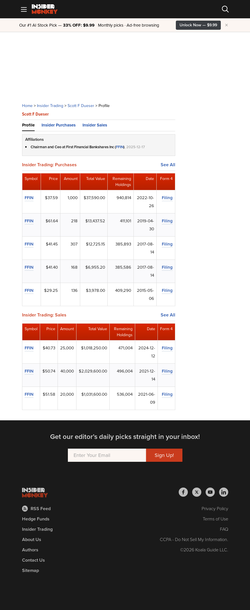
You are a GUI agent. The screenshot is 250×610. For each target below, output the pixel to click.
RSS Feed (36, 508)
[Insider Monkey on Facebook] (185, 492)
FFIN (119, 147)
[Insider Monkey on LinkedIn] (223, 492)
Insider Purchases (59, 125)
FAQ (224, 529)
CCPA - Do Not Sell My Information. (194, 539)
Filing (167, 198)
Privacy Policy (215, 508)
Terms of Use (215, 519)
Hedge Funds (36, 519)
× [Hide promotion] (226, 25)
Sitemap (30, 570)
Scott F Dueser (81, 106)
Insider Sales (94, 125)
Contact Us (33, 560)
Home (27, 106)
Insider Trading (50, 106)
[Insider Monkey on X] (199, 492)
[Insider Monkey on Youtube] (212, 492)
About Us (31, 539)
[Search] (225, 9)
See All (168, 165)
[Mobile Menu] (24, 9)
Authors (30, 549)
